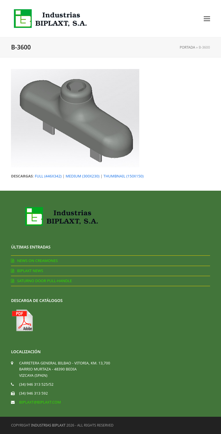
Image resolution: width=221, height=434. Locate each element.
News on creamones (37, 260)
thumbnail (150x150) (123, 176)
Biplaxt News (30, 270)
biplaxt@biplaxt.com (40, 402)
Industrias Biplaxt (48, 425)
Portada (187, 47)
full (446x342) (48, 176)
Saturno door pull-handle (44, 280)
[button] (207, 18)
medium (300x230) (83, 176)
